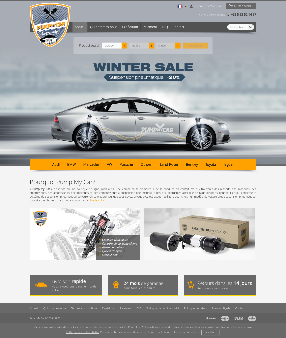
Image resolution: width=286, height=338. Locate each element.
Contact (178, 27)
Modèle (136, 45)
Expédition (130, 27)
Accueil (80, 27)
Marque (109, 45)
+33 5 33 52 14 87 (243, 14)
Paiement (150, 27)
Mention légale (221, 308)
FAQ (165, 27)
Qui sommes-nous (103, 27)
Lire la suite (97, 200)
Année (162, 45)
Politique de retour (195, 308)
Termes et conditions (84, 308)
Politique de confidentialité (162, 308)
